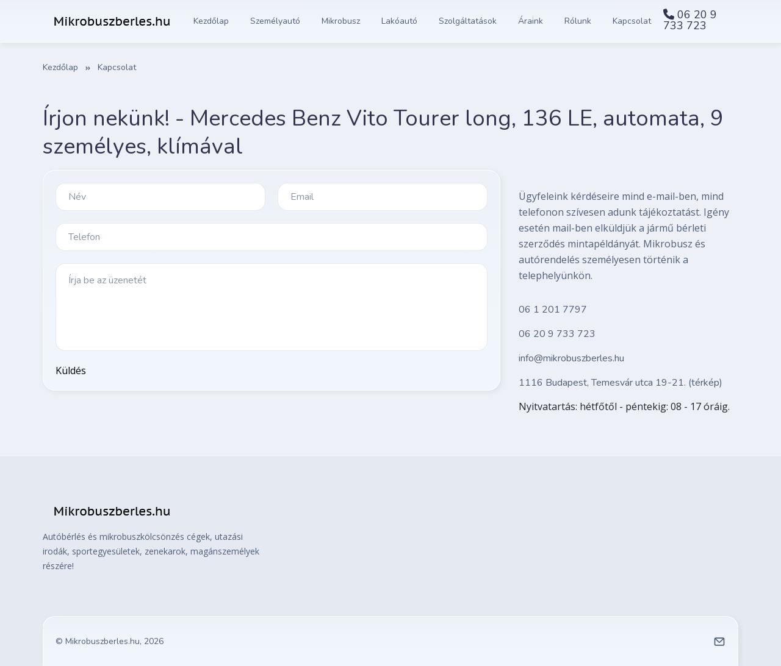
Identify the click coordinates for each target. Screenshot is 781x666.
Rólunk (577, 21)
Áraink (530, 21)
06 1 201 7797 (553, 309)
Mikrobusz (341, 21)
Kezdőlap (211, 21)
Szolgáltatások (468, 21)
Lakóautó (399, 21)
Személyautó (275, 21)
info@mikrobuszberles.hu (571, 358)
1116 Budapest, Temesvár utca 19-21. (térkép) (620, 382)
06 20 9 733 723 (690, 20)
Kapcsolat (632, 21)
